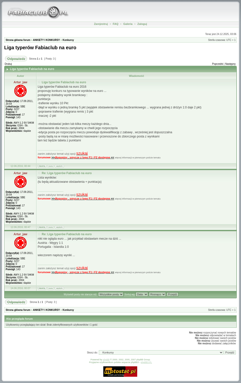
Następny (230, 64)
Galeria (127, 23)
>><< (83, 157)
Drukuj (8, 64)
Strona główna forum (18, 40)
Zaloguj (142, 23)
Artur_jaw (20, 82)
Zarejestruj (101, 23)
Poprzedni (217, 64)
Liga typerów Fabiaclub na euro (40, 47)
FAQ (116, 23)
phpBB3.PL (146, 362)
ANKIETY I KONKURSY (46, 40)
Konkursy (68, 40)
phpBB (106, 359)
